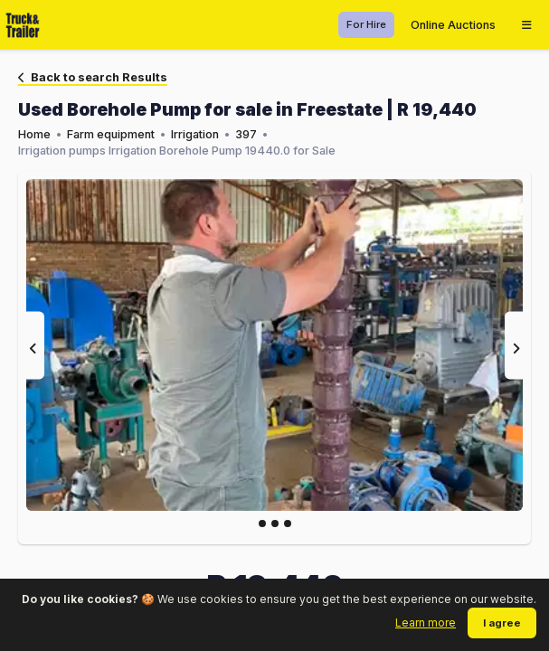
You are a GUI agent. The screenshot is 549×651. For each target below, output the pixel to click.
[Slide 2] (287, 523)
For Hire (366, 24)
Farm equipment (111, 134)
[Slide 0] (262, 523)
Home (34, 134)
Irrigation (195, 134)
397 (246, 134)
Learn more (425, 622)
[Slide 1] (275, 523)
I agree (502, 623)
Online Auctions (453, 25)
